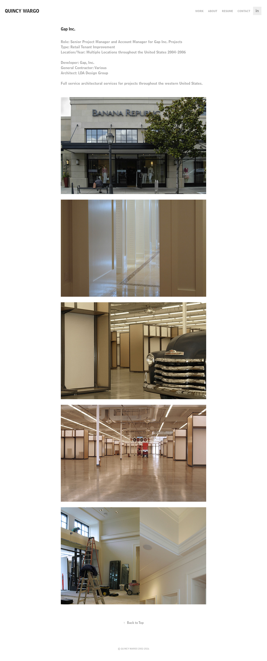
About (212, 11)
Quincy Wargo (22, 11)
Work (199, 11)
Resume (227, 11)
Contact (244, 11)
